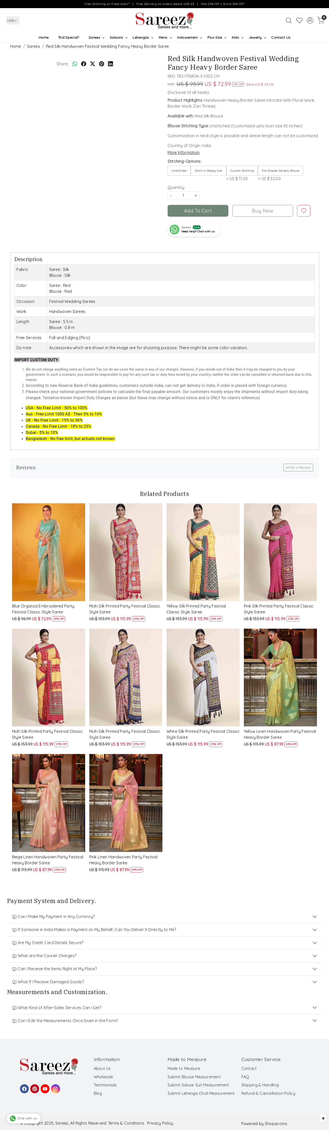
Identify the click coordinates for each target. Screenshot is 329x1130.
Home (44, 37)
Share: (62, 63)
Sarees (96, 37)
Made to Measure (184, 1068)
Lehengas (143, 37)
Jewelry (257, 37)
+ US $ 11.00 (242, 173)
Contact (249, 1068)
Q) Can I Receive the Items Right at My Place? (54, 968)
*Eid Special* (68, 37)
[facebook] (83, 63)
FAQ (245, 1076)
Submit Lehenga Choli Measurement (201, 1093)
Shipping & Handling (260, 1084)
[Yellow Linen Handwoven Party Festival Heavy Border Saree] (280, 677)
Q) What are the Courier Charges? (44, 955)
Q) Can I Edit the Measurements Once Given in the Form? (65, 1020)
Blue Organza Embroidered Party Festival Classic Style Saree (43, 609)
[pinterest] (101, 63)
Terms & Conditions (126, 1123)
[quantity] (184, 195)
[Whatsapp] (74, 63)
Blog (98, 1093)
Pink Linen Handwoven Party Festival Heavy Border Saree (123, 859)
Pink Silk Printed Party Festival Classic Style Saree (279, 609)
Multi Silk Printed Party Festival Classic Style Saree (124, 609)
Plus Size (216, 37)
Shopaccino (276, 1123)
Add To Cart (198, 211)
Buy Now (262, 211)
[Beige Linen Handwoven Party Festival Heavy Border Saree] (48, 803)
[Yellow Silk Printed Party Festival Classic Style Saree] (203, 552)
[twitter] (92, 63)
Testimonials (105, 1084)
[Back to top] (323, 1118)
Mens (165, 37)
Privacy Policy (160, 1123)
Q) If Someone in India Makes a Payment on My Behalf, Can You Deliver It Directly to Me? (94, 929)
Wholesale (103, 1076)
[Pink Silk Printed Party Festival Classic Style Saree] (280, 552)
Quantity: (176, 187)
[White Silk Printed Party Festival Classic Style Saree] (203, 677)
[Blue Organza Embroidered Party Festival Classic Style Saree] (48, 552)
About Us (102, 1068)
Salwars (118, 37)
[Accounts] (310, 20)
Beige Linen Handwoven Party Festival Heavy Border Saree (47, 859)
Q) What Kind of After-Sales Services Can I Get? (56, 1007)
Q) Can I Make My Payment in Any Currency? (53, 916)
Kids (237, 37)
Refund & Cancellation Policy (268, 1093)
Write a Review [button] (298, 467)
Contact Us (280, 37)
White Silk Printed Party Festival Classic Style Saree (203, 734)
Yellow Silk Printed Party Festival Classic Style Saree (196, 609)
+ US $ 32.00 (280, 173)
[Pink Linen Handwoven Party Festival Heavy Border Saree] (126, 803)
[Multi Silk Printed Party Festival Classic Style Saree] (126, 552)
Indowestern (189, 37)
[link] (288, 20)
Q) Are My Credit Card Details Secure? (47, 942)
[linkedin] (110, 63)
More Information (184, 152)
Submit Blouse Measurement (194, 1076)
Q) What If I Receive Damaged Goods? (48, 981)
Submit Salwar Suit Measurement (198, 1084)
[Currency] (13, 20)
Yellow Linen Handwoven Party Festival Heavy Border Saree (280, 734)
